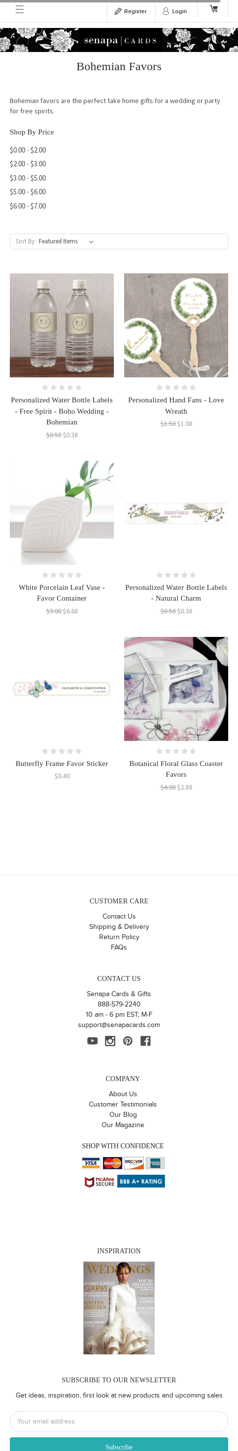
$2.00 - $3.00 (28, 163)
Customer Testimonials (123, 1104)
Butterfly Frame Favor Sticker (62, 763)
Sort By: (26, 241)
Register (135, 11)
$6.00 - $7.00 (28, 206)
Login (179, 11)
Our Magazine (123, 1125)
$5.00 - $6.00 (28, 191)
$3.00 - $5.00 (28, 178)
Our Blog (123, 1115)
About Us (123, 1094)
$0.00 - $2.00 (28, 150)
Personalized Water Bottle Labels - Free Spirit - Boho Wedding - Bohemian (62, 411)
